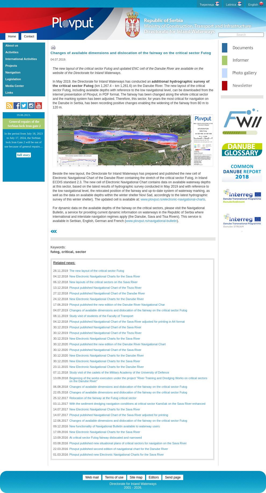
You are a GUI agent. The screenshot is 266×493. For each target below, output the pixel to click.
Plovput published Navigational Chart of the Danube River (107, 293)
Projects (11, 65)
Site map (136, 477)
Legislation (13, 79)
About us (11, 45)
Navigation (12, 72)
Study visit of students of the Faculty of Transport (101, 316)
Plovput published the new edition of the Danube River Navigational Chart (117, 344)
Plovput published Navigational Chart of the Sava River (105, 327)
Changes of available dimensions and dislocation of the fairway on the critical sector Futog (131, 53)
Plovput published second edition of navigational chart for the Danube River (118, 448)
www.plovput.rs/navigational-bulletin (151, 221)
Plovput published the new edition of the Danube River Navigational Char (117, 304)
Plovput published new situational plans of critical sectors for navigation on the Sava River (128, 443)
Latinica (234, 4)
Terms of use (114, 477)
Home (12, 36)
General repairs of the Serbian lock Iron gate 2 (24, 124)
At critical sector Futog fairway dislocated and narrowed (105, 437)
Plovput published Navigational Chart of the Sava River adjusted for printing (118, 415)
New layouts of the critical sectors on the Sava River (103, 282)
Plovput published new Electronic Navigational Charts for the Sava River (116, 454)
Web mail (92, 477)
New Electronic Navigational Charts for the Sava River (104, 276)
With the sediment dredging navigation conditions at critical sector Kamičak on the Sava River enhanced (137, 403)
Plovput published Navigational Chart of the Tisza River (105, 287)
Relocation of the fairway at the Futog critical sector (102, 398)
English (255, 4)
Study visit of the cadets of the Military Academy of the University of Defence (119, 372)
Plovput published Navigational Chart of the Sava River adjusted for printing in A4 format (127, 321)
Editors (154, 477)
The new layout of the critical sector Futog (96, 270)
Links (9, 92)
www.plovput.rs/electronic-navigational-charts (173, 199)
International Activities (21, 59)
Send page (173, 477)
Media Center (14, 85)
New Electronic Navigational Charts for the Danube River (106, 299)
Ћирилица (209, 4)
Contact (29, 36)
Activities (12, 52)
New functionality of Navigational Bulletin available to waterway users (114, 426)
